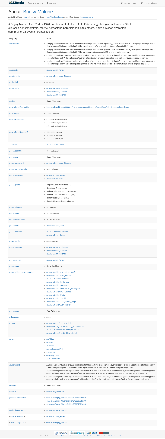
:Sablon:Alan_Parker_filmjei (61, 302)
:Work (50, 346)
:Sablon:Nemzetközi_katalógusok (63, 288)
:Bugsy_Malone (56, 410)
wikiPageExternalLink (19, 107)
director (13, 70)
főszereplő (16, 175)
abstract (14, 44)
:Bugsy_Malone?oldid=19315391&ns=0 (66, 398)
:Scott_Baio (54, 179)
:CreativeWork (54, 349)
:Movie (51, 352)
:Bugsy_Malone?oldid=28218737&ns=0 (66, 404)
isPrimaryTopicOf (17, 410)
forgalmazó (16, 163)
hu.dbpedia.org (87, 17)
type (12, 339)
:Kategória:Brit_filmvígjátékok (61, 333)
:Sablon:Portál (55, 295)
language (14, 317)
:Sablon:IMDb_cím (57, 282)
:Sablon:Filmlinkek (57, 279)
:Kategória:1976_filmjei (59, 323)
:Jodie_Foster (55, 175)
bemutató (15, 151)
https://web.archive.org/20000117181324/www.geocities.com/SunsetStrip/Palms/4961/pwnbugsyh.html (87, 107)
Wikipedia (64, 436)
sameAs (13, 391)
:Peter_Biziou (55, 235)
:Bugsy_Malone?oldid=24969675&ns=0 (66, 401)
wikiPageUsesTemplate (21, 272)
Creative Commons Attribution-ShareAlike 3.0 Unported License (104, 436)
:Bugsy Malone (55, 391)
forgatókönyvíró (18, 169)
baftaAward (17, 416)
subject (13, 323)
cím (13, 157)
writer (13, 145)
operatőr (15, 232)
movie (26, 17)
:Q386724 (53, 359)
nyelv (14, 226)
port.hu (14, 241)
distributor (14, 76)
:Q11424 (52, 355)
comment (14, 365)
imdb (14, 213)
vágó (14, 266)
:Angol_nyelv (55, 226)
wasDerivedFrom (17, 398)
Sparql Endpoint (149, 3)
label (12, 385)
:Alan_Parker (55, 70)
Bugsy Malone (38, 11)
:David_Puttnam (56, 92)
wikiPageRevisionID (18, 132)
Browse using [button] (35, 3)
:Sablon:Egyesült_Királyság (61, 272)
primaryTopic (17, 423)
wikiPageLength (17, 119)
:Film (49, 342)
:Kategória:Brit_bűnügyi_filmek (62, 330)
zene (14, 311)
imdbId (13, 82)
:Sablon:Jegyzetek (57, 285)
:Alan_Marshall (56, 95)
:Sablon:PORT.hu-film (58, 292)
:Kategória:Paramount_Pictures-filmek (65, 326)
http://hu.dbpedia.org (55, 17)
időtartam (15, 207)
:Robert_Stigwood (57, 88)
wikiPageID (15, 113)
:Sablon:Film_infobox (58, 275)
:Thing (50, 339)
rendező (15, 260)
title (12, 101)
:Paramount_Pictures (58, 76)
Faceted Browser (129, 3)
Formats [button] (52, 3)
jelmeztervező (17, 219)
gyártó (14, 185)
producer (14, 88)
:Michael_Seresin (57, 232)
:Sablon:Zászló (56, 298)
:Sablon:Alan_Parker (58, 305)
